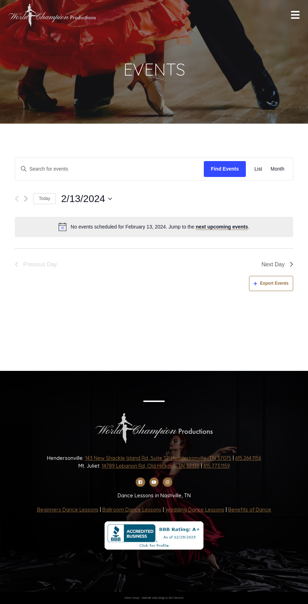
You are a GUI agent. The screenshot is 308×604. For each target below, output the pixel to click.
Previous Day (36, 264)
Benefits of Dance (249, 510)
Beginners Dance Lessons (68, 510)
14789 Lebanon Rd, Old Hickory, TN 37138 (151, 466)
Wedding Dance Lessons (194, 510)
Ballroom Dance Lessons (131, 510)
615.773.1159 (216, 466)
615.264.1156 (248, 458)
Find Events (225, 169)
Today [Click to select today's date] (44, 198)
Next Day (277, 264)
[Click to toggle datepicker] (86, 199)
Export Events (271, 283)
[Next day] (26, 198)
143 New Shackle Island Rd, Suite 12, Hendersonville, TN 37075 (158, 458)
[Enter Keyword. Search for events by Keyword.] (109, 169)
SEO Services (175, 597)
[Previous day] (17, 198)
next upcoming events (222, 227)
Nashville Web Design (153, 597)
